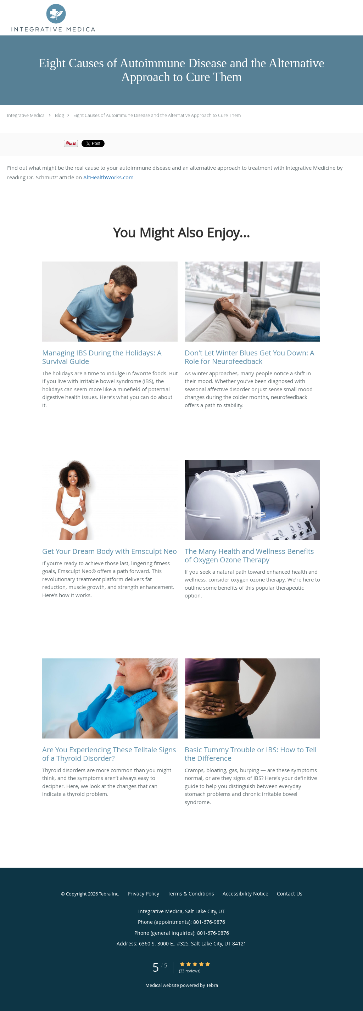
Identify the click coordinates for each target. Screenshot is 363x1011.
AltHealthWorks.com (108, 177)
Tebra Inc (108, 894)
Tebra (212, 985)
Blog (59, 115)
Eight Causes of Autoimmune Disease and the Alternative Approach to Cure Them (157, 115)
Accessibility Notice (245, 893)
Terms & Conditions (191, 893)
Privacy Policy (143, 893)
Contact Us (289, 893)
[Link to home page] (53, 17)
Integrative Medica (26, 115)
